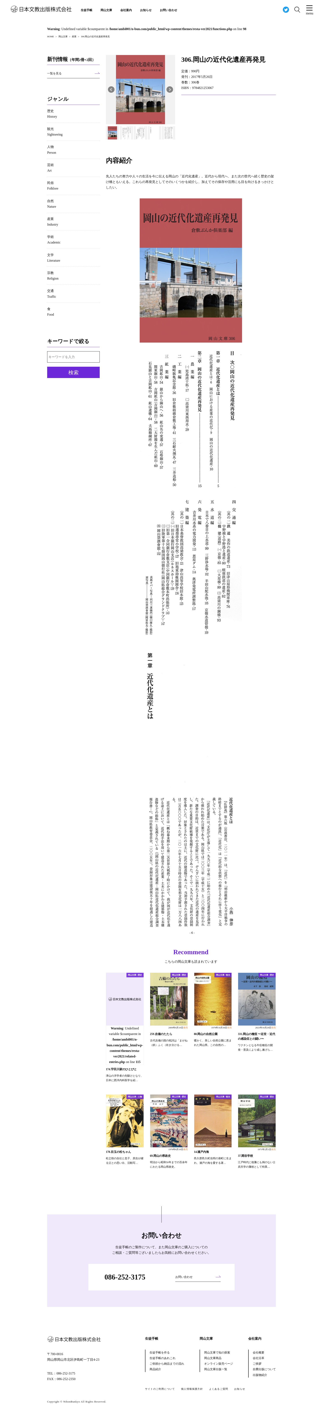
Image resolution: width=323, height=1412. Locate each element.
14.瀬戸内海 (201, 1151)
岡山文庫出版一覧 (215, 1369)
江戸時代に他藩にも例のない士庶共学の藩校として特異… (256, 1164)
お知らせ (146, 10)
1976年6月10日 (178, 1149)
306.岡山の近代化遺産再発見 (223, 59)
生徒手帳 (86, 10)
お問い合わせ (168, 10)
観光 (55, 131)
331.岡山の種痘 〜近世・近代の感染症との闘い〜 (256, 1036)
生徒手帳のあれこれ (163, 1358)
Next (169, 89)
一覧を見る (54, 73)
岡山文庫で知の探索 (217, 1352)
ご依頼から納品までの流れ (167, 1363)
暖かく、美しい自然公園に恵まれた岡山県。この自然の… (213, 1043)
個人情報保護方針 (192, 1388)
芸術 (50, 167)
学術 (54, 239)
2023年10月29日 (265, 1027)
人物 (51, 149)
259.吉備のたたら (161, 1034)
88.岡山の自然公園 (206, 1034)
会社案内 (126, 10)
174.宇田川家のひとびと (121, 1069)
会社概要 (258, 1352)
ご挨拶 (257, 1363)
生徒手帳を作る (160, 1352)
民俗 (52, 185)
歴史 (52, 113)
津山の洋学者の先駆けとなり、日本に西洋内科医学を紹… (124, 1078)
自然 (51, 203)
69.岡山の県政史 (160, 1155)
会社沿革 (258, 1358)
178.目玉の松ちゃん (118, 1151)
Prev (111, 89)
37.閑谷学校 (245, 1155)
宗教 (53, 275)
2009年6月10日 (178, 1027)
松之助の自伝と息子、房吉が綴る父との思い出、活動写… (124, 1160)
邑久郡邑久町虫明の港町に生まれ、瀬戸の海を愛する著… (213, 1160)
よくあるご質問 (218, 1388)
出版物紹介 (260, 1375)
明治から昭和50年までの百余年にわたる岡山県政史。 (168, 1164)
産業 (52, 221)
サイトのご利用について (160, 1388)
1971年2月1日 (266, 1149)
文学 (53, 257)
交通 (51, 293)
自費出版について (264, 1369)
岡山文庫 (106, 10)
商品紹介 (155, 1369)
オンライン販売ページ (218, 1363)
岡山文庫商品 (212, 1358)
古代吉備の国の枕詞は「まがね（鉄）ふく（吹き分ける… (168, 1043)
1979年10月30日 (221, 1027)
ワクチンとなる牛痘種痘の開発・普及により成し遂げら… (255, 1047)
